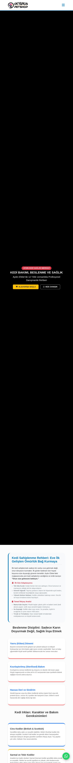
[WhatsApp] (66, 756)
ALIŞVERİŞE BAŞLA (26, 287)
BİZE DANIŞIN (50, 287)
